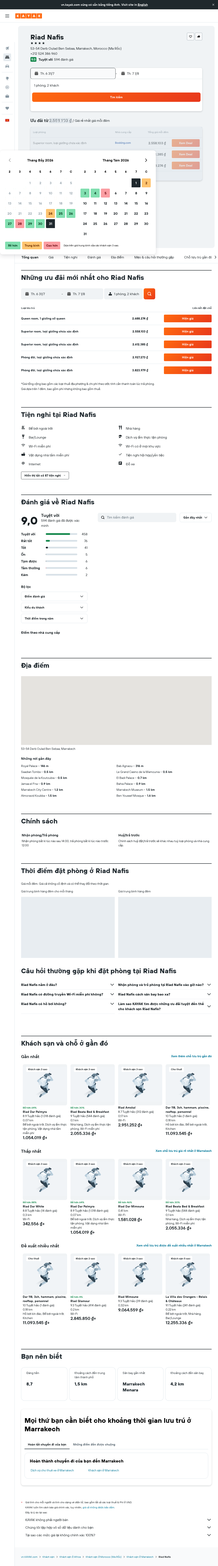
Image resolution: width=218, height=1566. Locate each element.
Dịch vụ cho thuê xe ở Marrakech (52, 1470)
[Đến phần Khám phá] (7, 59)
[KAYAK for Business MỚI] (7, 76)
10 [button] (81, 123)
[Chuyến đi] (7, 88)
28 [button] (51, 153)
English (143, 5)
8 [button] (61, 123)
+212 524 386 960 (43, 53)
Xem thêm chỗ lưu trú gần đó (191, 1056)
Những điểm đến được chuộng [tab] (94, 1444)
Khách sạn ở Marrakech (103, 1470)
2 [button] (71, 113)
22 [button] (61, 143)
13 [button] (40, 133)
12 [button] (102, 123)
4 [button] (92, 113)
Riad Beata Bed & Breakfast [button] (89, 1112)
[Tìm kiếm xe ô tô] (7, 46)
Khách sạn (48, 1556)
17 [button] (81, 133)
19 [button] (102, 133)
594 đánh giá (63, 59)
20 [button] (41, 143)
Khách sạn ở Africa (70, 1556)
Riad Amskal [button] (127, 1107)
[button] (213, 4)
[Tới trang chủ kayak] (28, 15)
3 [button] (82, 113)
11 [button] (91, 123)
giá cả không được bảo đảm (98, 1507)
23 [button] (71, 143)
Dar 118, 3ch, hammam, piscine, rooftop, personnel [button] (187, 1110)
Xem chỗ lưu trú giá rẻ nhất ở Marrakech (184, 1151)
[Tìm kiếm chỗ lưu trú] (7, 38)
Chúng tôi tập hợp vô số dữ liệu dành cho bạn (118, 1527)
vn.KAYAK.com (29, 1556)
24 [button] (81, 143)
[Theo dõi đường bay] (7, 67)
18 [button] (91, 133)
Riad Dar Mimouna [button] (131, 1206)
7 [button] (51, 123)
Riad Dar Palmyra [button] (35, 1112)
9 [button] (71, 123)
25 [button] (92, 143)
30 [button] (71, 153)
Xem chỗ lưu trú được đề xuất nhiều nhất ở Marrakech (174, 1245)
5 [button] (102, 113)
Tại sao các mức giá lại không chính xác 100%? (118, 1535)
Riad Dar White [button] (33, 1206)
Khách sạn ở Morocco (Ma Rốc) (104, 1556)
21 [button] (51, 143)
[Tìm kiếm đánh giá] (140, 517)
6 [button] (41, 123)
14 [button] (51, 133)
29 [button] (61, 153)
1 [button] (61, 113)
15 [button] (61, 133)
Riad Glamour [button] (80, 1301)
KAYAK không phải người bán (118, 1519)
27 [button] (41, 153)
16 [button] (71, 133)
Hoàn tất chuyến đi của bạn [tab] (47, 1444)
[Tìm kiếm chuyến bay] (7, 29)
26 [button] (102, 143)
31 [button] (81, 153)
